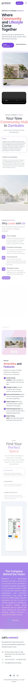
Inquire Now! (6, 282)
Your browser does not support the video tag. (14, 98)
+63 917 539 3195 (10, 659)
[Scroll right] (15, 352)
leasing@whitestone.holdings (13, 663)
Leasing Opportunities (6, 45)
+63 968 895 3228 (21, 659)
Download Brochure (21, 45)
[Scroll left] (12, 352)
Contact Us (19, 3)
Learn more (15, 625)
